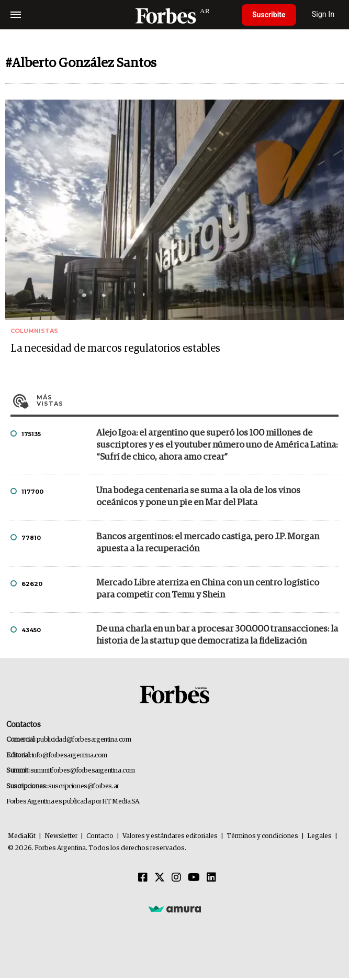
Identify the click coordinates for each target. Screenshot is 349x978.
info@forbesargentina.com (69, 755)
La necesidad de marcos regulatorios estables (115, 348)
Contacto (100, 836)
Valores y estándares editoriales (170, 836)
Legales (319, 836)
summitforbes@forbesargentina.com (82, 770)
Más (188, 400)
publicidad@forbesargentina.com (84, 739)
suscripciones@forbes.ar (83, 786)
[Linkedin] (211, 878)
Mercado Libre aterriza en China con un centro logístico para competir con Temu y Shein (207, 589)
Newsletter (60, 836)
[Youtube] (194, 878)
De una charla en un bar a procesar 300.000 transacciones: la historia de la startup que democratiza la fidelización (217, 635)
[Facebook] (143, 878)
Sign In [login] (323, 14)
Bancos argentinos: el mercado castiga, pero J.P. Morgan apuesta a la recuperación (207, 543)
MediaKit (22, 836)
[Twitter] (159, 878)
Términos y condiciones (262, 836)
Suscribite (269, 14)
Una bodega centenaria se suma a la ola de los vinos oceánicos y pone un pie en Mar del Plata (198, 496)
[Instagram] (176, 878)
